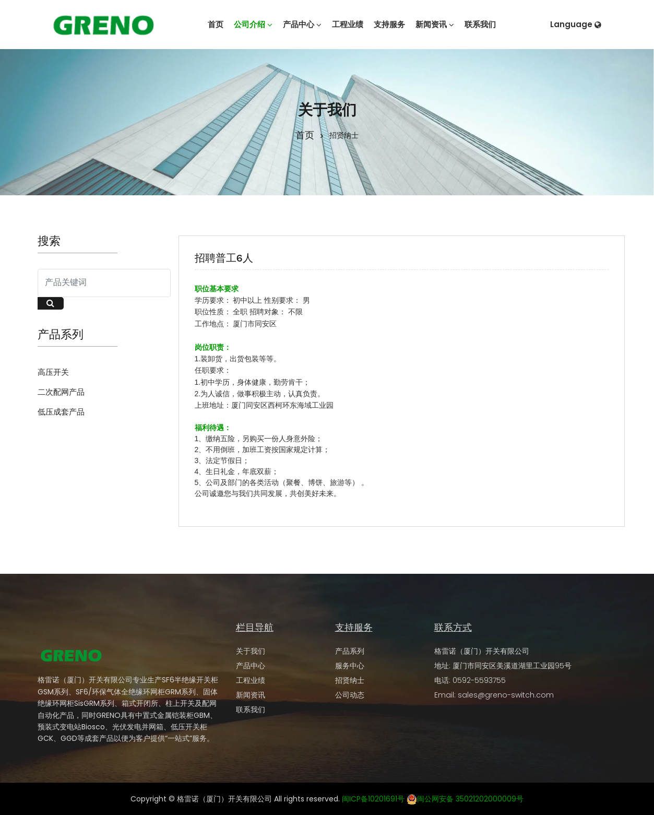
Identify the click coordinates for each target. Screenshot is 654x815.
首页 (304, 134)
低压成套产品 (61, 411)
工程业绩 (250, 680)
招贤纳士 (349, 680)
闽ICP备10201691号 (373, 799)
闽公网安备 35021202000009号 (465, 799)
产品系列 (349, 651)
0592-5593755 (479, 680)
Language (575, 24)
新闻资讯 (250, 695)
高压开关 (53, 372)
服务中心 (349, 665)
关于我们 (250, 651)
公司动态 (349, 695)
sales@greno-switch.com (506, 695)
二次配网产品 (61, 391)
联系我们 (250, 709)
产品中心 (250, 665)
